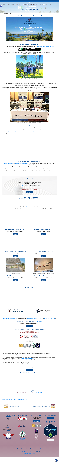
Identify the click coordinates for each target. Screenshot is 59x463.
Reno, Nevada (48, 135)
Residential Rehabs (19, 192)
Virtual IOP (41, 192)
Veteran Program (21, 178)
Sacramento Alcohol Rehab (32, 402)
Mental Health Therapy (34, 192)
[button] (1, 6)
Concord (31, 135)
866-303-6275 (32, 186)
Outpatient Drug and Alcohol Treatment (35, 137)
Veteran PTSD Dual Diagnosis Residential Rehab (28, 405)
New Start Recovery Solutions (9, 169)
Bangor (35, 135)
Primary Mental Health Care (48, 137)
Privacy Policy (26, 459)
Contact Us (42, 372)
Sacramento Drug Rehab (41, 402)
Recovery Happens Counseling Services (21, 169)
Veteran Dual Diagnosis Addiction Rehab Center (12, 405)
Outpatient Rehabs (26, 192)
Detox (23, 191)
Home (3, 19)
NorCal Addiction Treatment (23, 402)
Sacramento (38, 135)
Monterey (42, 135)
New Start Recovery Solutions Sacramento (12, 402)
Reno (39, 214)
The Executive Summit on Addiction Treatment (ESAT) (44, 52)
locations (27, 212)
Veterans (12, 369)
